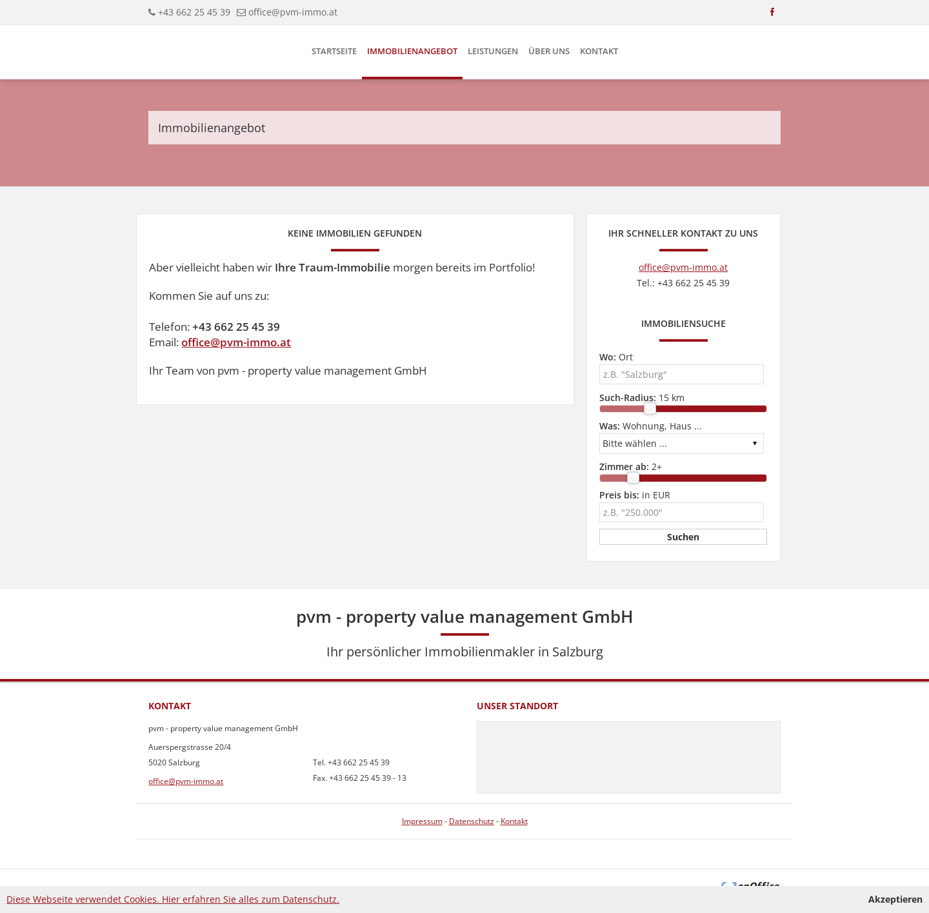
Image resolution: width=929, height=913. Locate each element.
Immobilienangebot (412, 51)
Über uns (549, 51)
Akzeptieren (895, 899)
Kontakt (599, 51)
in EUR (634, 495)
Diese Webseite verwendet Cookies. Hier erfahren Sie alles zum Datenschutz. (172, 899)
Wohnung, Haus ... (650, 426)
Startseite (334, 51)
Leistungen (493, 51)
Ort (616, 357)
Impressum (422, 821)
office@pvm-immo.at (292, 12)
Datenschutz (471, 821)
